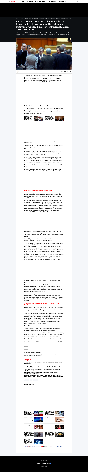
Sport (66, 1)
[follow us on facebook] (60, 446)
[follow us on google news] (28, 446)
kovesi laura (27, 380)
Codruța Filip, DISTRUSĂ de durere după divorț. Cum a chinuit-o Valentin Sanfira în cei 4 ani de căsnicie (28, 427)
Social (48, 1)
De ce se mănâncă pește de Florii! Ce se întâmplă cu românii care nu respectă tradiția (49, 434)
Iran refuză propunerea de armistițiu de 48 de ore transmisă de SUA (29, 413)
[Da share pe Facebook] (65, 71)
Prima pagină (18, 18)
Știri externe (42, 1)
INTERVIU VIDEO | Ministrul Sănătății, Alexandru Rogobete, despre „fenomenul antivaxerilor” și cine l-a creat (28, 419)
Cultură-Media (60, 1)
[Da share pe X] (67, 71)
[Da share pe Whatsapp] (70, 71)
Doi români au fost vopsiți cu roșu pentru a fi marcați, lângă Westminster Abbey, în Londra (29, 434)
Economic (31, 1)
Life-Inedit (53, 1)
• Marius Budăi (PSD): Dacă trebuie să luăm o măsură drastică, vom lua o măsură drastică (43, 365)
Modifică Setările (44, 460)
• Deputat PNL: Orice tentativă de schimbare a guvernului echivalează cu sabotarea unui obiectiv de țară (43, 363)
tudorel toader (35, 380)
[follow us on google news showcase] (36, 446)
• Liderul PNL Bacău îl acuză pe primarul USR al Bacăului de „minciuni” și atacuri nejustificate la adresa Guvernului (41, 373)
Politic (36, 1)
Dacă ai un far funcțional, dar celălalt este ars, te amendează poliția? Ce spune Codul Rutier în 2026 (29, 441)
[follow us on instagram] (52, 446)
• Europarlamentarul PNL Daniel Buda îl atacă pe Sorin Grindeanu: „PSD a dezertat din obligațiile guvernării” (42, 370)
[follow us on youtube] (44, 446)
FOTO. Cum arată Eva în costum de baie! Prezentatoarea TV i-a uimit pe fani (49, 427)
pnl (31, 380)
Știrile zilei (25, 1)
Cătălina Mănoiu (23, 71)
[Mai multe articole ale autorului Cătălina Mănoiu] (18, 71)
